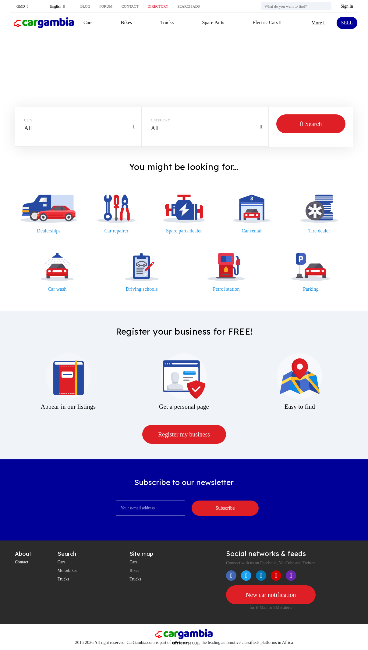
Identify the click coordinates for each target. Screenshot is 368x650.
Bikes (126, 22)
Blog (85, 6)
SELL (347, 22)
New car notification (271, 594)
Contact (130, 6)
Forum (105, 6)
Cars (87, 22)
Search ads (188, 6)
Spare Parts (213, 22)
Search (311, 123)
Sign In (347, 6)
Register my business (184, 434)
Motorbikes (67, 570)
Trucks (167, 22)
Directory (158, 6)
